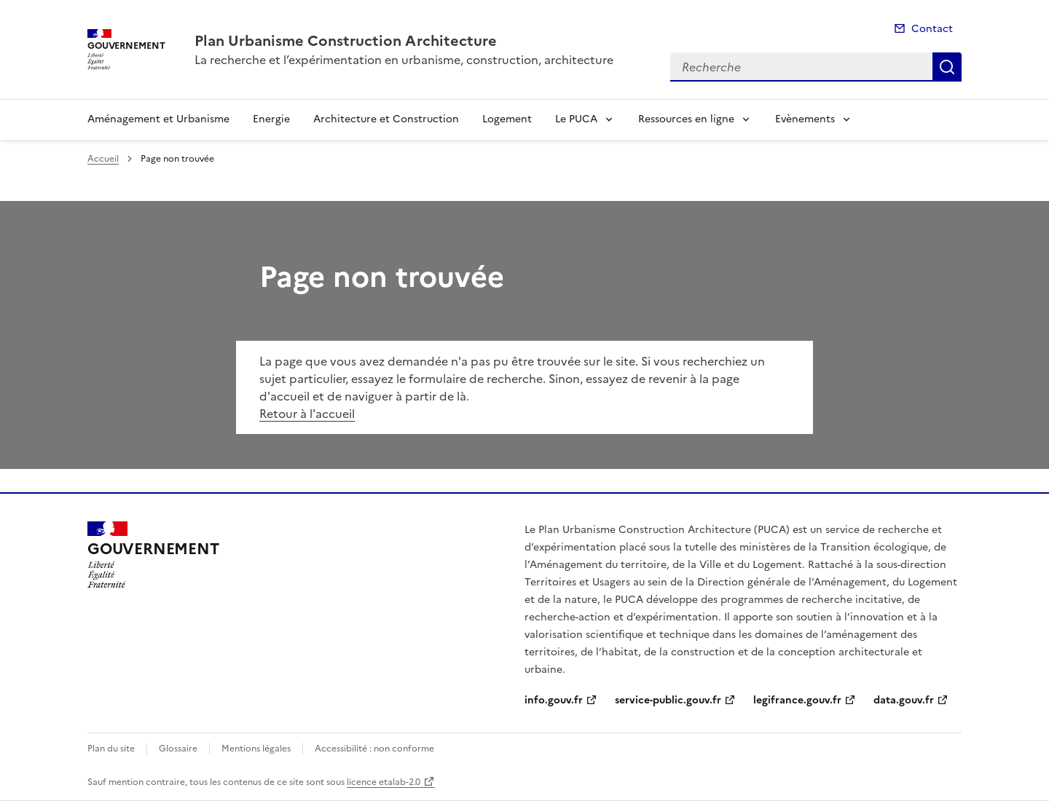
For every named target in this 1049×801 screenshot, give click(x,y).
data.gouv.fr (903, 700)
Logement (507, 119)
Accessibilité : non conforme (374, 748)
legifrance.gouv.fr (797, 700)
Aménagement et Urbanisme (158, 119)
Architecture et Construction (386, 119)
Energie (271, 119)
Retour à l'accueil (307, 413)
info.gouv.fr (553, 700)
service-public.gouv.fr (668, 700)
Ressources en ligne (686, 119)
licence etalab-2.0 (383, 782)
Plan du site (111, 748)
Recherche (947, 67)
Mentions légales (256, 748)
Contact (932, 28)
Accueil (103, 158)
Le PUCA (576, 119)
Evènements (805, 119)
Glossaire (178, 748)
